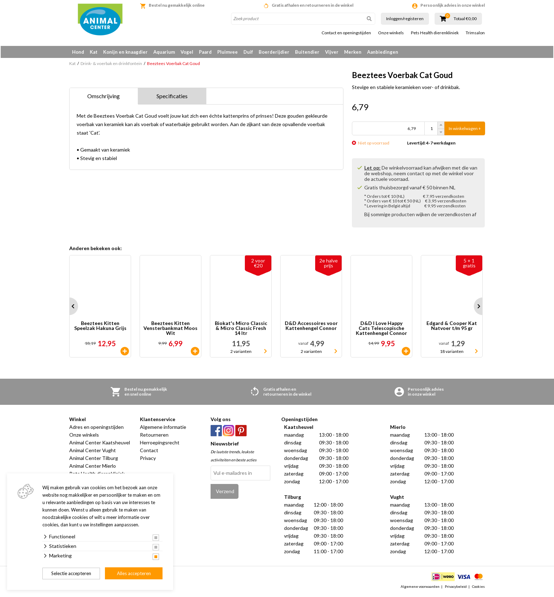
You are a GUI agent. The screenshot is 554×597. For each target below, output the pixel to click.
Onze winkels (391, 33)
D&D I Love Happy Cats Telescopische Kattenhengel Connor (381, 329)
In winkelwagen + (465, 129)
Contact (149, 452)
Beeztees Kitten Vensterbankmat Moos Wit (170, 329)
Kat (94, 52)
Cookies (478, 588)
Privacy (148, 459)
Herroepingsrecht (159, 444)
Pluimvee (227, 52)
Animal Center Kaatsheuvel (99, 444)
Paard (205, 52)
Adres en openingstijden (96, 428)
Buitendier (307, 52)
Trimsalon (475, 33)
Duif (248, 52)
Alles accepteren (134, 573)
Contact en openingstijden (346, 33)
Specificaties (172, 97)
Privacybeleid (456, 588)
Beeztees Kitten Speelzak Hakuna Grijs (100, 327)
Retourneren (154, 436)
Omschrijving (103, 97)
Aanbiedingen (382, 52)
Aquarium (164, 52)
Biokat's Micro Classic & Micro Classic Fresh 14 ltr (241, 329)
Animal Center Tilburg (93, 459)
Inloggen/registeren (405, 18)
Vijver (331, 52)
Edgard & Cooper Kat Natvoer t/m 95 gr (451, 327)
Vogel (187, 52)
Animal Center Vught (92, 452)
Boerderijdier (274, 52)
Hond (78, 52)
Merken (352, 52)
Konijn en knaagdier (125, 52)
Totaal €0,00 (465, 19)
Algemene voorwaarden (420, 588)
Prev (69, 308)
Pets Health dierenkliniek (435, 33)
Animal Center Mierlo (92, 467)
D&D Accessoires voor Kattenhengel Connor (311, 327)
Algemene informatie (163, 428)
